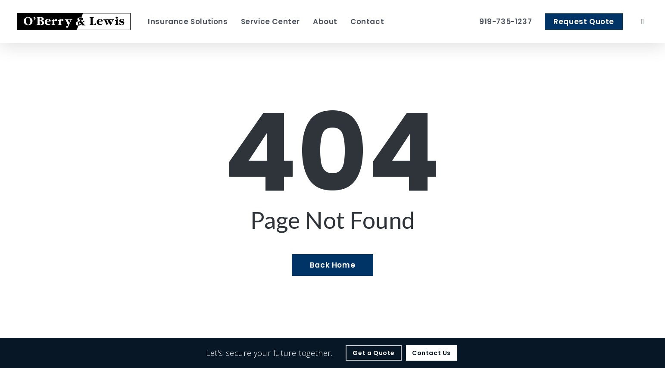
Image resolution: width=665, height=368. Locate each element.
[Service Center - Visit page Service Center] (270, 21)
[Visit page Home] (74, 21)
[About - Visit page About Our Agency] (325, 21)
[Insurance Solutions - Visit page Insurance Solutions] (188, 21)
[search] (642, 21)
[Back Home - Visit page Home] (332, 265)
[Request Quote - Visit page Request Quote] (584, 21)
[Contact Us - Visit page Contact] (431, 353)
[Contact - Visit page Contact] (367, 21)
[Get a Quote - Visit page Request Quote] (374, 353)
